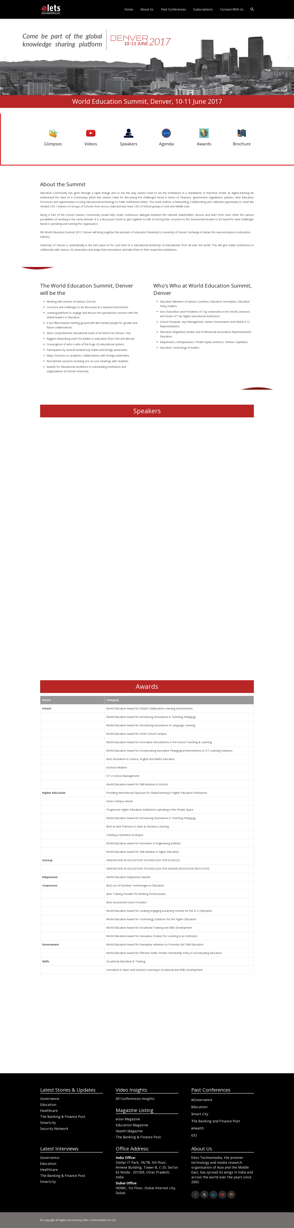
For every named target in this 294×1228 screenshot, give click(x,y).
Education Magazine (132, 1125)
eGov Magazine (128, 1119)
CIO (194, 1135)
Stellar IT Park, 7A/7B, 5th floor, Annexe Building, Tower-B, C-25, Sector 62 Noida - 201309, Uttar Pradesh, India (147, 1167)
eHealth (197, 1128)
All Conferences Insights (135, 1098)
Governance (49, 1098)
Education (48, 1104)
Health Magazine (129, 1131)
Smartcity (48, 1122)
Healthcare (49, 1110)
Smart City (199, 1114)
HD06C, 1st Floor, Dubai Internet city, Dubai (146, 1188)
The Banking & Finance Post (62, 1116)
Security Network (54, 1128)
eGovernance (201, 1099)
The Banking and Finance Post (215, 1121)
